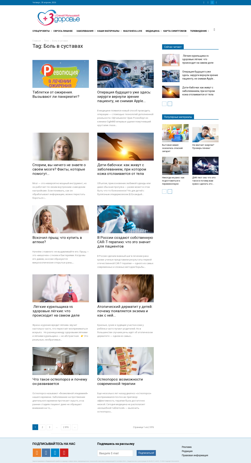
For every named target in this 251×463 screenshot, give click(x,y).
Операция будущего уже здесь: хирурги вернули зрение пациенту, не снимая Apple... (124, 96)
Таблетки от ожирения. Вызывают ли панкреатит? (55, 94)
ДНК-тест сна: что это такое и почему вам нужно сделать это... (204, 180)
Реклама (187, 447)
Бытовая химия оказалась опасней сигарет (172, 148)
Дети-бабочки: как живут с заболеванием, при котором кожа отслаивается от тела (121, 169)
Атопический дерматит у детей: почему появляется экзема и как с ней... (124, 311)
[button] (214, 29)
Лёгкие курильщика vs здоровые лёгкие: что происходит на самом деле (56, 311)
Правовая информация (195, 455)
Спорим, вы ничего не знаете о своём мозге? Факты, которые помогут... (59, 169)
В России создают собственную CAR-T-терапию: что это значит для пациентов (125, 242)
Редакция (187, 451)
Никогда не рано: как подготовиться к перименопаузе (173, 180)
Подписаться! (146, 452)
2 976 (66, 427)
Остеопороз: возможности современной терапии (120, 381)
